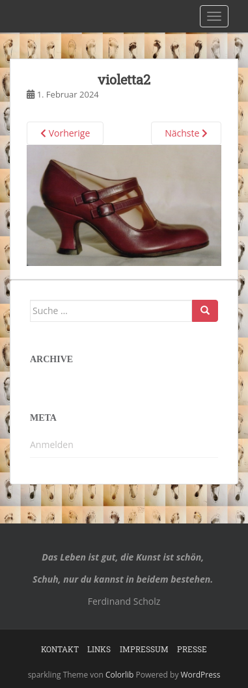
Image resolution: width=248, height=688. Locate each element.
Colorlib (119, 674)
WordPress (201, 674)
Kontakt (60, 649)
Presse (192, 649)
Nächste (186, 133)
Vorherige (65, 133)
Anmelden (52, 444)
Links (99, 649)
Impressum (144, 649)
